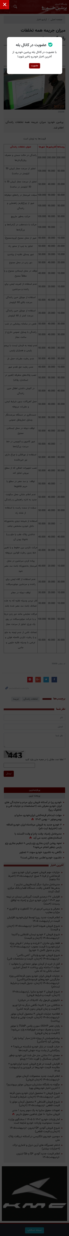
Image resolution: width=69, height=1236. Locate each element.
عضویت (34, 66)
